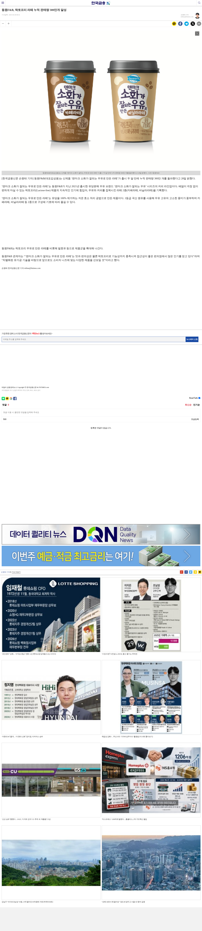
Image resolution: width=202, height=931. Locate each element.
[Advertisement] (101, 226)
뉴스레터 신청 (192, 339)
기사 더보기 (16, 485)
